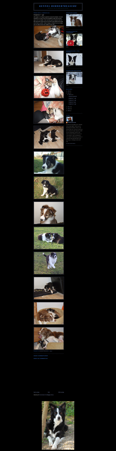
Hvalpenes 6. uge (72, 100)
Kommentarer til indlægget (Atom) (46, 394)
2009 (69, 110)
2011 (69, 106)
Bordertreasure (72, 122)
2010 (69, 108)
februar (70, 94)
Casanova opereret (73, 96)
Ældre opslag (61, 392)
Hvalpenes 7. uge (72, 98)
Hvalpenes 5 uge (72, 102)
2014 (69, 91)
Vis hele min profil (70, 143)
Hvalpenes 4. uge (72, 104)
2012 (69, 93)
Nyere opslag (36, 392)
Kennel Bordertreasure (58, 6)
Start (49, 392)
